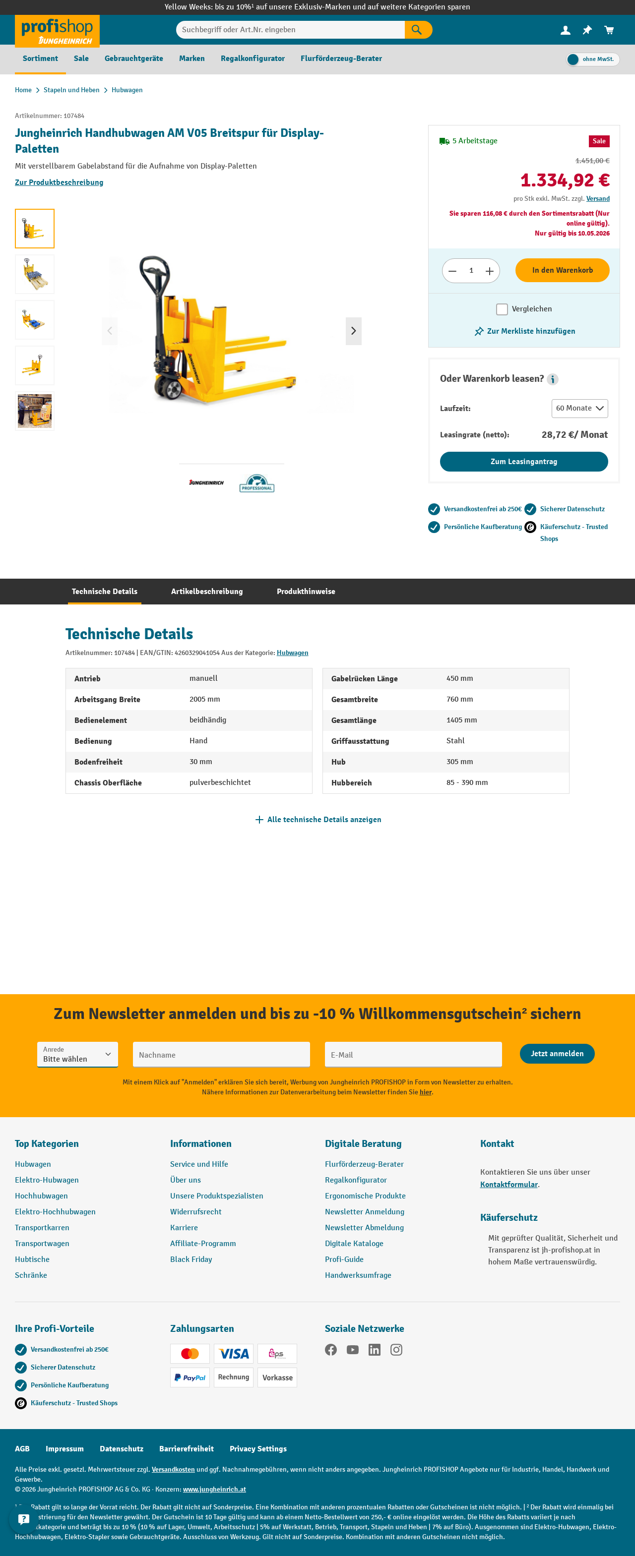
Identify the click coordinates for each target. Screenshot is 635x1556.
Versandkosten (173, 1469)
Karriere (184, 1228)
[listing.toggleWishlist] (524, 331)
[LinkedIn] (375, 1352)
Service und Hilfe (199, 1164)
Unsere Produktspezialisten (216, 1196)
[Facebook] (331, 1352)
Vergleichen (532, 309)
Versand (598, 198)
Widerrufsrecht (196, 1212)
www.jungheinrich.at (214, 1489)
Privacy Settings (258, 1449)
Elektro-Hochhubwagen (55, 1212)
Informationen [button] (201, 1143)
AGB (22, 1449)
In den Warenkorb (562, 270)
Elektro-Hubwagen (47, 1180)
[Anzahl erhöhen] (490, 270)
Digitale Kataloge (354, 1244)
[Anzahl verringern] (452, 270)
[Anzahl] (471, 270)
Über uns (185, 1180)
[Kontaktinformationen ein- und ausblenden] (25, 1531)
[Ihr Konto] (565, 30)
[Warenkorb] (609, 30)
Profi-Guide (344, 1259)
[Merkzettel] (587, 30)
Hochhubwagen (41, 1196)
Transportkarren (42, 1228)
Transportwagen (42, 1244)
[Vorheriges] (110, 331)
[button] (553, 379)
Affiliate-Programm (203, 1244)
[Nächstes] (354, 331)
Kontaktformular (509, 1185)
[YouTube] (353, 1352)
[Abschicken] (557, 1054)
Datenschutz (121, 1449)
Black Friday (191, 1259)
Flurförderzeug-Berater (364, 1164)
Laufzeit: (455, 409)
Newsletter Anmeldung (364, 1212)
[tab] (104, 591)
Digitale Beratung (363, 1143)
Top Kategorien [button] (47, 1143)
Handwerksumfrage (358, 1275)
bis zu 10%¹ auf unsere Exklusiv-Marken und (291, 7)
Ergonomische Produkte (365, 1196)
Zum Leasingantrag (524, 462)
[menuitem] (565, 30)
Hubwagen (293, 653)
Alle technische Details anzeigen (324, 820)
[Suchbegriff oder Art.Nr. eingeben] (290, 30)
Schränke (31, 1275)
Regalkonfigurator (356, 1180)
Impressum (65, 1449)
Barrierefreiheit (186, 1449)
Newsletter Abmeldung (364, 1228)
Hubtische (32, 1259)
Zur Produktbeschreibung (59, 182)
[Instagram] (396, 1352)
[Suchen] (419, 30)
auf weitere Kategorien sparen (419, 7)
